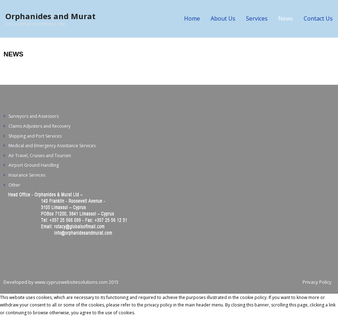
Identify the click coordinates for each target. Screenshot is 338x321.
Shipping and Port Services (35, 136)
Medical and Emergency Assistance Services (52, 146)
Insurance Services (26, 175)
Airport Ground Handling (33, 165)
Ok (139, 313)
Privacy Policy (317, 282)
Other (14, 185)
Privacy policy (157, 313)
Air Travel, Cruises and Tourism (39, 156)
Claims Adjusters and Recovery (39, 126)
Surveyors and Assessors (33, 116)
